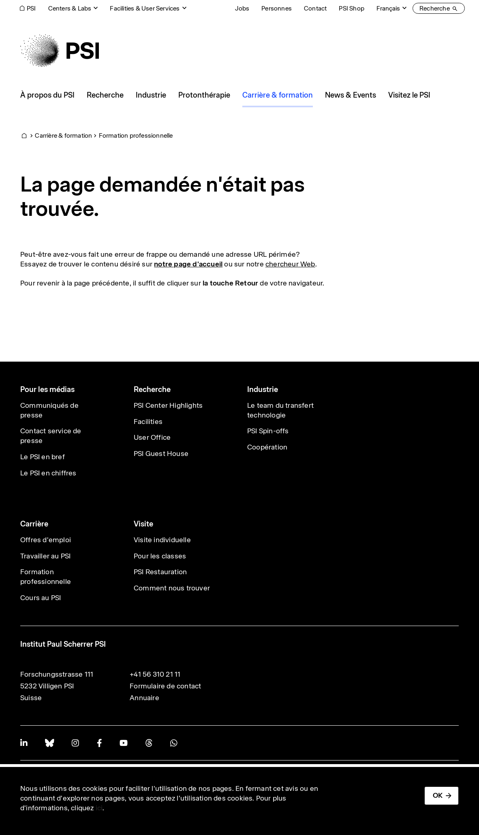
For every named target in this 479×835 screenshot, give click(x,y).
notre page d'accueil (188, 264)
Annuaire (144, 698)
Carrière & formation (63, 135)
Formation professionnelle (136, 135)
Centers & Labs (70, 8)
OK (438, 795)
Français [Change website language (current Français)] (388, 8)
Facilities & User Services (145, 8)
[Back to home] (60, 50)
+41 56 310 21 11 (155, 674)
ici (99, 808)
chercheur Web (290, 264)
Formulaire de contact (165, 686)
